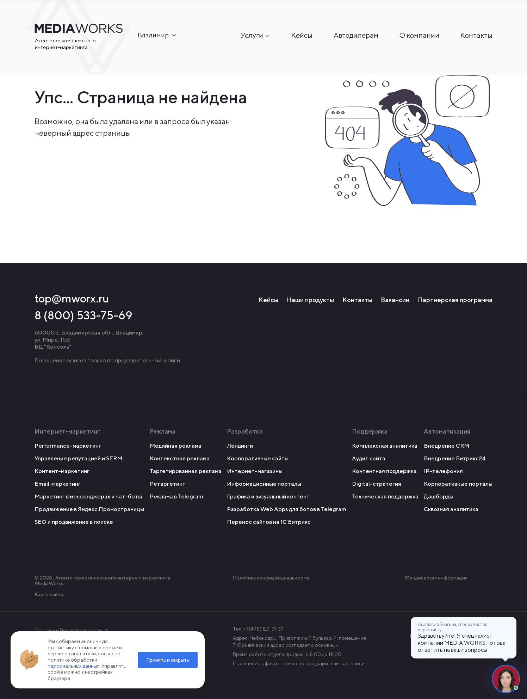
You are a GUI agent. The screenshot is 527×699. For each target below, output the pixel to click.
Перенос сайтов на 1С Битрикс (269, 522)
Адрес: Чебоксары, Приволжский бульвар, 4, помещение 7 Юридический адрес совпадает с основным (299, 641)
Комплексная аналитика (384, 445)
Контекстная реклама (180, 458)
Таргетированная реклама (186, 471)
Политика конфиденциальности (271, 578)
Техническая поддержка (385, 496)
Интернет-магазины (255, 471)
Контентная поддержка (384, 471)
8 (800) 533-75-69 (83, 315)
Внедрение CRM (446, 445)
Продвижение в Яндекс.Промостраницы (89, 509)
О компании (419, 35)
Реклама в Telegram (176, 496)
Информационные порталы (264, 483)
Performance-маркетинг (68, 445)
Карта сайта (49, 594)
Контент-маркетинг (62, 471)
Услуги (252, 35)
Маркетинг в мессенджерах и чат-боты (88, 496)
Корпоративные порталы (458, 483)
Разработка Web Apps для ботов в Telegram (286, 509)
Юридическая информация (435, 578)
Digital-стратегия (376, 483)
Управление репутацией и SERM (78, 458)
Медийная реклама (176, 445)
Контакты (476, 35)
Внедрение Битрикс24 (455, 458)
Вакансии (395, 299)
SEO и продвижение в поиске (74, 522)
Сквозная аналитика (451, 509)
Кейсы (301, 35)
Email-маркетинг (58, 483)
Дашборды (438, 496)
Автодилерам (356, 35)
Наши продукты (310, 299)
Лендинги (240, 445)
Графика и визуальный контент (268, 496)
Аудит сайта (368, 458)
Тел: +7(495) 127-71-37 (258, 629)
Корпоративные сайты (258, 458)
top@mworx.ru (72, 298)
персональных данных (73, 666)
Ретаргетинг (167, 483)
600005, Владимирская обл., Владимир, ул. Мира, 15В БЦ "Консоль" (89, 339)
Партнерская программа (455, 299)
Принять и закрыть (167, 660)
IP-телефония (443, 471)
